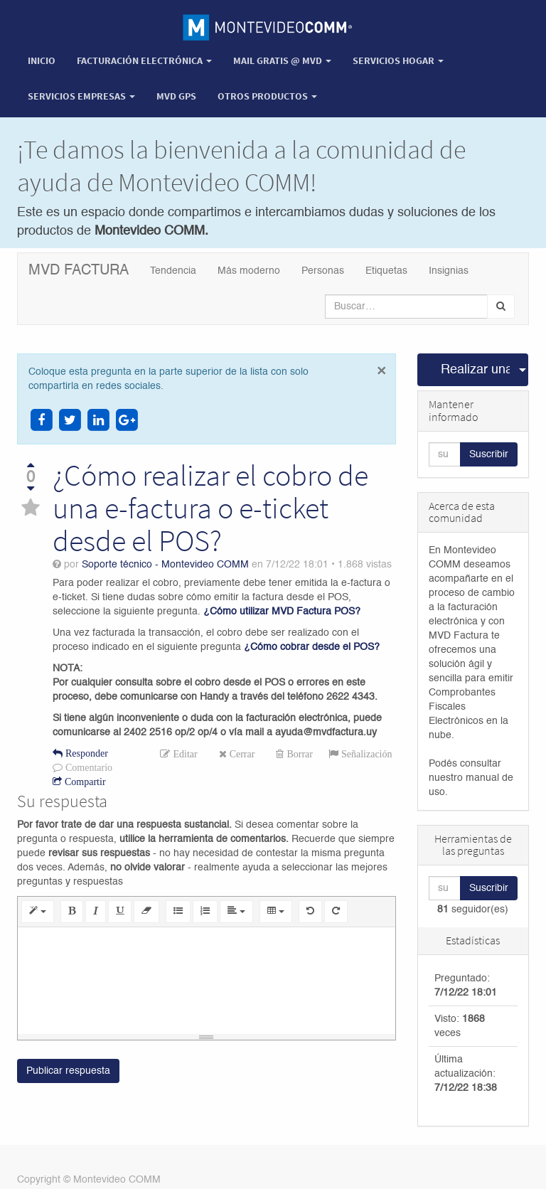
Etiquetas (386, 271)
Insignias (449, 271)
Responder (85, 753)
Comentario (87, 767)
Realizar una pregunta (475, 369)
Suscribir (488, 454)
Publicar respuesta (68, 1071)
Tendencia (173, 271)
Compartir (84, 782)
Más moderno (249, 271)
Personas (322, 271)
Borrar (298, 754)
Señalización (365, 754)
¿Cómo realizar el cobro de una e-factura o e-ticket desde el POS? (210, 508)
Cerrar (241, 754)
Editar (183, 754)
